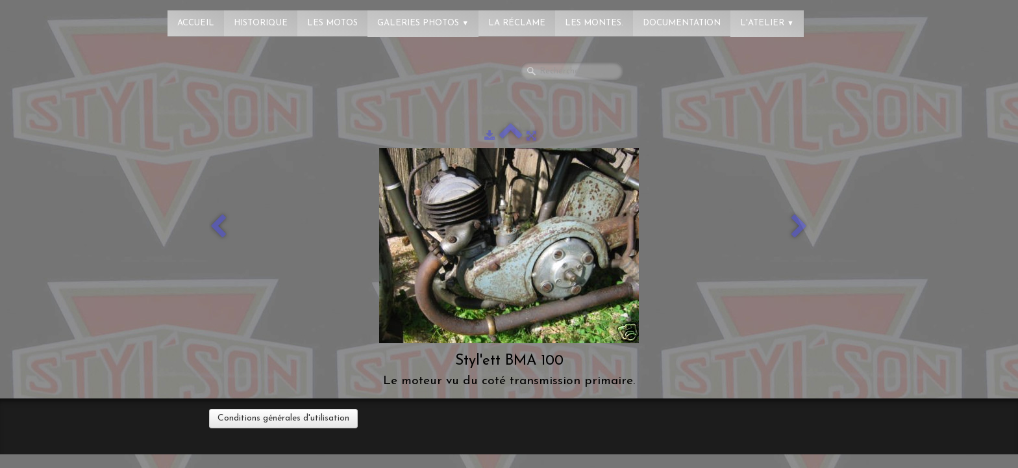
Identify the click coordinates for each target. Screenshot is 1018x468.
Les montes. (594, 23)
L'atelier (767, 23)
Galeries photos (423, 23)
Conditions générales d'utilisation (283, 418)
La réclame (516, 23)
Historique (261, 23)
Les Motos (332, 23)
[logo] (61, 16)
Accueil (195, 23)
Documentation (682, 23)
